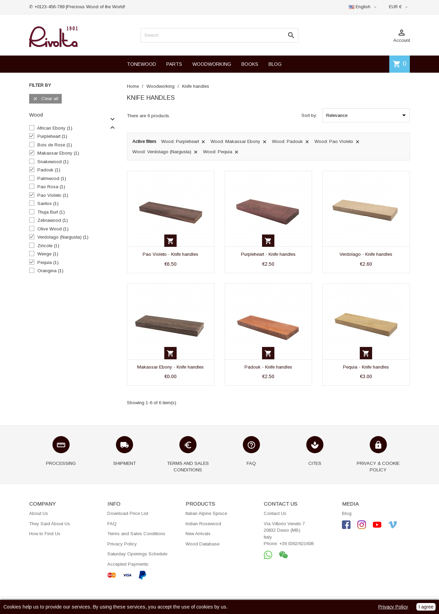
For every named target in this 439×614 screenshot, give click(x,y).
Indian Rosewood (203, 523)
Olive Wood (53, 228)
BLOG (275, 64)
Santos (48, 203)
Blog (347, 513)
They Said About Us (49, 523)
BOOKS (249, 64)
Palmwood (51, 178)
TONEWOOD (141, 64)
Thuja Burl (51, 212)
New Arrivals (198, 533)
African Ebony (54, 128)
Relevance (367, 115)
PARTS (174, 64)
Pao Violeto (52, 195)
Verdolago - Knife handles (366, 254)
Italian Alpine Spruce (206, 513)
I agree (426, 607)
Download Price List (127, 513)
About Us (38, 513)
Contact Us (275, 513)
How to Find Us (44, 533)
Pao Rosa (51, 186)
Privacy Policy (122, 543)
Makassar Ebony (58, 153)
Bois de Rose (54, 144)
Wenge (47, 253)
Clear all (45, 99)
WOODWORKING (211, 64)
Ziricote (48, 245)
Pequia (48, 262)
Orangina (50, 270)
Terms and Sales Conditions (136, 533)
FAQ (112, 523)
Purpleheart (52, 136)
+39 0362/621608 (296, 543)
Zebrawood (52, 220)
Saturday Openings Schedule (137, 553)
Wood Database (203, 543)
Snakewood (53, 161)
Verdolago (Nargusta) (62, 237)
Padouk (48, 169)
